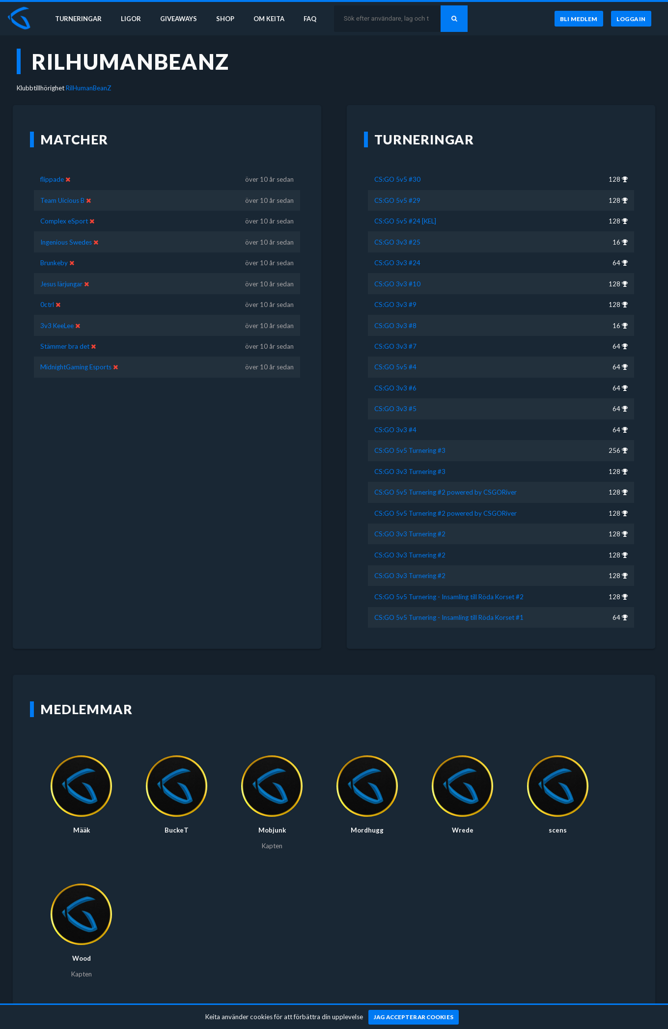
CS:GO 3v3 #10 (397, 284)
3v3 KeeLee (57, 326)
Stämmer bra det (64, 346)
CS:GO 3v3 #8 (395, 326)
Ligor (133, 19)
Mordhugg (367, 830)
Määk (81, 830)
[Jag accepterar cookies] (413, 1017)
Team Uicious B (62, 200)
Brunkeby (54, 263)
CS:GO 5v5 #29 (397, 200)
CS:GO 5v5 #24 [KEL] (405, 221)
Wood (81, 958)
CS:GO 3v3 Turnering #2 (409, 534)
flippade (52, 179)
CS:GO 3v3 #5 (395, 409)
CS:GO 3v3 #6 (395, 388)
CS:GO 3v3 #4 (395, 430)
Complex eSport (64, 221)
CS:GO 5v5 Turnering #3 (409, 450)
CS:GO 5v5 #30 (397, 179)
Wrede (462, 830)
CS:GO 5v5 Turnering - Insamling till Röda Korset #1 (449, 617)
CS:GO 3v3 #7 (395, 346)
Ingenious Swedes (66, 242)
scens (558, 830)
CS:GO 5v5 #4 (395, 367)
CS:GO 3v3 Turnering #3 (409, 471)
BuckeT (177, 830)
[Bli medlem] (578, 19)
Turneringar (80, 19)
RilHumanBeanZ (88, 88)
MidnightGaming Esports (75, 367)
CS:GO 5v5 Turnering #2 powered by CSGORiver (445, 492)
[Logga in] (631, 19)
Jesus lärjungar (61, 284)
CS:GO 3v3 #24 (397, 263)
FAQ (315, 19)
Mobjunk (272, 830)
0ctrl (47, 304)
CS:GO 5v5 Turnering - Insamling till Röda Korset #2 (449, 597)
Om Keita (273, 19)
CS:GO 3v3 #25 (397, 242)
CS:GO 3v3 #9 (395, 304)
